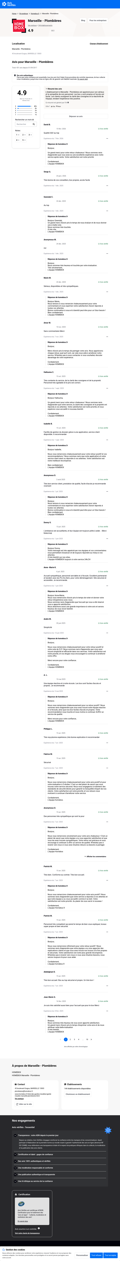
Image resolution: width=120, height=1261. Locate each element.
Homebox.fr (35, 14)
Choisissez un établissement (78, 1094)
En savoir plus (83, 79)
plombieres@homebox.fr (24, 1091)
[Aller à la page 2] (70, 1039)
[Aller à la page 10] (87, 1039)
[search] (34, 124)
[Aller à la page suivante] (91, 1039)
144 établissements (45, 25)
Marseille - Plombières (50, 14)
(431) (52, 30)
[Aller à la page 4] (78, 1039)
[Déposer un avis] (76, 116)
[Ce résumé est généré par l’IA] (68, 102)
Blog (83, 20)
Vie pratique (23, 14)
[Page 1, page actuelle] (66, 1039)
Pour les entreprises (98, 20)
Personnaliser (82, 1255)
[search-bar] (26, 124)
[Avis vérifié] (99, 129)
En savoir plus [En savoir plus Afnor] (23, 1221)
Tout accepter (110, 1255)
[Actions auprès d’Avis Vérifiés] (107, 138)
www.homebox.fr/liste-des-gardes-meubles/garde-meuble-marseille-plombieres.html (33, 1095)
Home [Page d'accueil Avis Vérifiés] (14, 14)
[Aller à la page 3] (74, 1039)
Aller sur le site (24, 1104)
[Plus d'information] (38, 1228)
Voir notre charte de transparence (27, 1233)
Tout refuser (96, 1255)
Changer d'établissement (99, 44)
